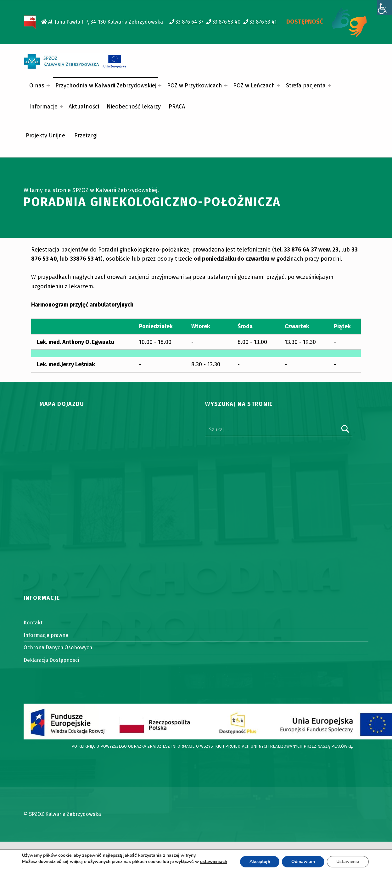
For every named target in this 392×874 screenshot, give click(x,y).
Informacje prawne (46, 635)
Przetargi (86, 135)
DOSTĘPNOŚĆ (304, 21)
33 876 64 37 (190, 22)
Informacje (43, 106)
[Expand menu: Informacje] (61, 106)
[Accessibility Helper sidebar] (384, 7)
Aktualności (84, 106)
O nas (36, 85)
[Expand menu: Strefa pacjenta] (329, 85)
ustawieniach (213, 862)
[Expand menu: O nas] (48, 85)
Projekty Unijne (45, 135)
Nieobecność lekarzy (134, 106)
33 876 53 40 (226, 22)
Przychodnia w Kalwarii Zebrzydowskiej (105, 85)
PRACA (177, 106)
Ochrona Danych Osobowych (58, 647)
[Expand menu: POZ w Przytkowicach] (225, 85)
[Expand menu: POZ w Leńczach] (278, 85)
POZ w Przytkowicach (194, 85)
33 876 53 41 (263, 22)
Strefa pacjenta (306, 85)
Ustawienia (347, 862)
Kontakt (33, 623)
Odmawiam (303, 862)
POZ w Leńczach (254, 85)
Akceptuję (259, 862)
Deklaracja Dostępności (51, 660)
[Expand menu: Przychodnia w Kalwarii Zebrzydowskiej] (159, 85)
